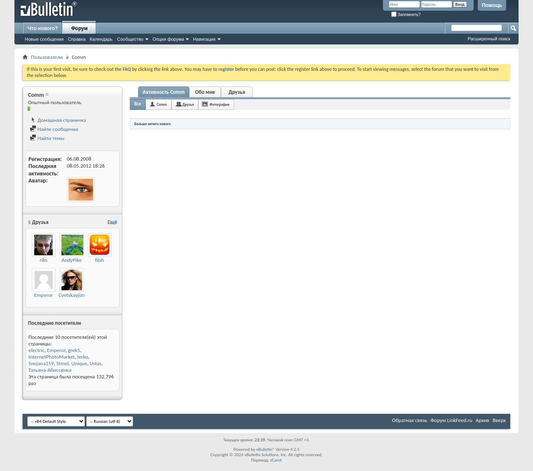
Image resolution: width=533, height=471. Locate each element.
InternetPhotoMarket (51, 357)
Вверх (499, 420)
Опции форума (168, 39)
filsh (99, 260)
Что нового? (43, 28)
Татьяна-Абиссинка (49, 370)
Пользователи (47, 57)
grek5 (74, 350)
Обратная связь (409, 420)
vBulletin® (265, 449)
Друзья (236, 92)
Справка (76, 39)
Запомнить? (406, 14)
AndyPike (71, 260)
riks (43, 260)
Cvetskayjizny (73, 295)
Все (137, 104)
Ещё (112, 222)
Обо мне (205, 92)
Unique (79, 363)
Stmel (62, 363)
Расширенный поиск (488, 38)
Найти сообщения (54, 129)
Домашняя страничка (58, 120)
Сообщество (130, 39)
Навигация (204, 39)
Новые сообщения (44, 39)
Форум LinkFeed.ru (451, 420)
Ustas (96, 363)
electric (36, 350)
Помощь (492, 5)
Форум (79, 28)
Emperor (43, 295)
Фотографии (219, 104)
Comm (162, 104)
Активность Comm (164, 92)
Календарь (101, 39)
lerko (82, 357)
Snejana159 (41, 363)
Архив (482, 420)
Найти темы (47, 138)
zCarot (276, 460)
